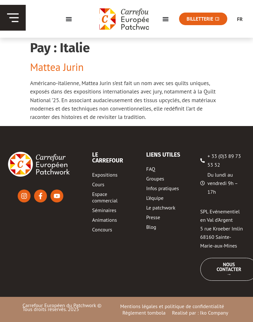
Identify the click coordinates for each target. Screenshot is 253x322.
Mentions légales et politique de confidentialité (172, 306)
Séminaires (104, 210)
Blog (151, 227)
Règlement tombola (144, 312)
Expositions (105, 174)
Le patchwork (161, 207)
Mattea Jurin (57, 67)
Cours (98, 184)
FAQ (150, 169)
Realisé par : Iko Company (200, 312)
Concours (102, 229)
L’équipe (155, 198)
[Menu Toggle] (69, 19)
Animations (104, 220)
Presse (153, 217)
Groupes (155, 178)
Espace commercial (105, 197)
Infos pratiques (162, 188)
